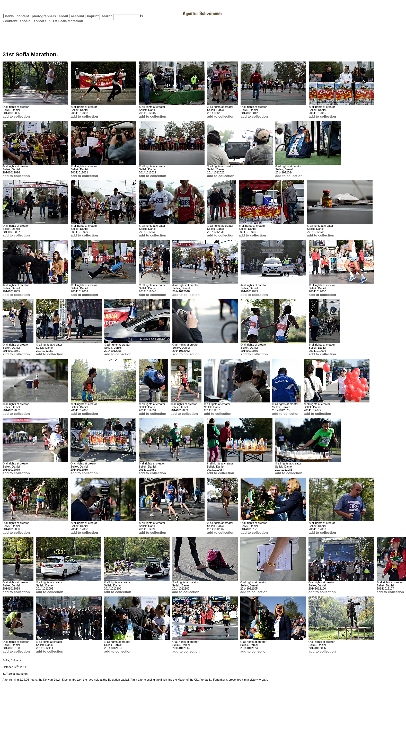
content (22, 16)
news (9, 16)
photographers (44, 16)
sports (41, 21)
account (76, 16)
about (62, 16)
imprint (93, 16)
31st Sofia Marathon (66, 21)
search (106, 16)
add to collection (16, 116)
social (26, 21)
